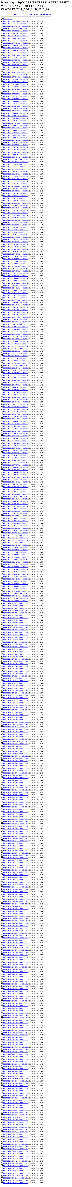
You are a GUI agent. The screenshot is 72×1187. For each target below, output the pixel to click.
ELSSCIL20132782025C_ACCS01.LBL (15, 698)
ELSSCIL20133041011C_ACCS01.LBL (15, 1178)
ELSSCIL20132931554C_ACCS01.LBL (15, 979)
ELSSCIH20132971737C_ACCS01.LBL (15, 465)
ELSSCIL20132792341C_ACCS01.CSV (15, 715)
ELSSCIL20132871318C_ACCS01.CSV (15, 841)
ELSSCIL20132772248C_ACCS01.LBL (15, 673)
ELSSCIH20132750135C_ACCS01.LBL (15, 43)
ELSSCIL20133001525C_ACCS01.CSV (15, 1103)
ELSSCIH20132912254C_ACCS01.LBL (15, 358)
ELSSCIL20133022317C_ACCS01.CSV (15, 1146)
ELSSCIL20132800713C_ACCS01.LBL (15, 727)
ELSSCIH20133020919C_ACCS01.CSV (15, 555)
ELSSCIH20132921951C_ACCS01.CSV (15, 375)
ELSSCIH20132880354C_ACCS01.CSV (15, 273)
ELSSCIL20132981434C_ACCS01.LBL (15, 1061)
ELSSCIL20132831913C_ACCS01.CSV (15, 787)
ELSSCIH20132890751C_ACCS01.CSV (15, 297)
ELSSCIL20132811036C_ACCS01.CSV (15, 744)
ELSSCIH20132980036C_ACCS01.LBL (15, 470)
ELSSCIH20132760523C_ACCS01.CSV (15, 65)
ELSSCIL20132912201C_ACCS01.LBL (15, 935)
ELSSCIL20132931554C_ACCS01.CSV (15, 977)
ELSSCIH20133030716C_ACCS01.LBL (15, 572)
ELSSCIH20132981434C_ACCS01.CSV (15, 477)
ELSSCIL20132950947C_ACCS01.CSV (15, 1010)
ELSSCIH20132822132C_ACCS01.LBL (15, 183)
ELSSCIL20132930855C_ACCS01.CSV (15, 967)
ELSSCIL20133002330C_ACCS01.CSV (15, 1112)
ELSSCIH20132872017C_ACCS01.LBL (15, 266)
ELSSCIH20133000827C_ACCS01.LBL (15, 518)
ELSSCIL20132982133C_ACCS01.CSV (15, 1064)
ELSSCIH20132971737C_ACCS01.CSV (15, 462)
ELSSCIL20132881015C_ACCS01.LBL (15, 863)
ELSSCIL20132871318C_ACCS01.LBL (15, 843)
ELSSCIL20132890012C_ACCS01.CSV (15, 870)
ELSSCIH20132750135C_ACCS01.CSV (15, 40)
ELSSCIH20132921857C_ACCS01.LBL (15, 373)
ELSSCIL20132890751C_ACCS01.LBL (15, 882)
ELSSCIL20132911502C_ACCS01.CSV (15, 928)
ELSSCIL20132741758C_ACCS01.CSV (15, 613)
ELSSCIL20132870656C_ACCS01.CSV (15, 836)
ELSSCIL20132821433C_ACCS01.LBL (15, 761)
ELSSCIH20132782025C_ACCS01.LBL (15, 116)
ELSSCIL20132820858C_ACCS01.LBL (15, 756)
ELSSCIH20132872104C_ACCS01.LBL (15, 271)
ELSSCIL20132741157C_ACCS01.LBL (15, 610)
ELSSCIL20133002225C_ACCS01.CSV (15, 1107)
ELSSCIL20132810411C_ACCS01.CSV (15, 739)
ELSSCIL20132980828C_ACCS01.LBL (15, 1057)
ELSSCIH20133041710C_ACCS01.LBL (15, 601)
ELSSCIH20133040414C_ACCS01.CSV (15, 588)
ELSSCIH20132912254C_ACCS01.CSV (15, 356)
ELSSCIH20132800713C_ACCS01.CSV (15, 142)
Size (41, 14)
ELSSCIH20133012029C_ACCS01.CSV (15, 545)
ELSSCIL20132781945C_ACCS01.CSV (15, 690)
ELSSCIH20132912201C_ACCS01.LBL (15, 353)
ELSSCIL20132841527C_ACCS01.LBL (15, 804)
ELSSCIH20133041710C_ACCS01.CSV (15, 598)
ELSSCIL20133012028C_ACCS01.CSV (15, 1127)
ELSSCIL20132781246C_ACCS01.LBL (15, 688)
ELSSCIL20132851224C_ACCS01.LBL (15, 824)
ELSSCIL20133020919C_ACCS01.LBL (15, 1139)
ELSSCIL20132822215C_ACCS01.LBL (15, 770)
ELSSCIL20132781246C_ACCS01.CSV (15, 685)
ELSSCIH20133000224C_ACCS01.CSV (15, 511)
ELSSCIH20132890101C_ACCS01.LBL (15, 295)
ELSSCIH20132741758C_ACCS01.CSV (15, 31)
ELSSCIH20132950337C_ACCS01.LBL (15, 426)
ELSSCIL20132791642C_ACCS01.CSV (15, 710)
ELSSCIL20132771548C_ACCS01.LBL (15, 669)
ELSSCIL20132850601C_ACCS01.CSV (15, 816)
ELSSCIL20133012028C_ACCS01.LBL (15, 1129)
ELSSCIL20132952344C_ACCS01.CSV (15, 1020)
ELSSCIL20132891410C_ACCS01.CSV (15, 884)
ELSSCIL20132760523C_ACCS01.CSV (15, 647)
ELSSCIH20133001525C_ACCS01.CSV (15, 521)
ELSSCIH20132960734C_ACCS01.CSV (15, 448)
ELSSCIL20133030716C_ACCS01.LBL (15, 1154)
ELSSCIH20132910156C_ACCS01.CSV (15, 336)
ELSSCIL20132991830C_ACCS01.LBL (15, 1086)
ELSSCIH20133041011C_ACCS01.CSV (15, 593)
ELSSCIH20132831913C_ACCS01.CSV (15, 205)
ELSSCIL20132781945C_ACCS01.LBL (15, 693)
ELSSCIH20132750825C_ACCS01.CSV (15, 45)
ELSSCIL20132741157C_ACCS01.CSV (15, 608)
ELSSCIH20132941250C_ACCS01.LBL (15, 411)
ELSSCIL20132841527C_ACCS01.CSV (15, 802)
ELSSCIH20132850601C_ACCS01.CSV (15, 234)
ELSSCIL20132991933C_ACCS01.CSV (15, 1088)
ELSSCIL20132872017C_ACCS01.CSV (15, 846)
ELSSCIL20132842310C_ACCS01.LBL (15, 814)
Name (16, 14)
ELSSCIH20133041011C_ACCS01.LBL (15, 596)
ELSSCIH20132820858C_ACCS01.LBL (15, 174)
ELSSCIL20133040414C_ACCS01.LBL (15, 1173)
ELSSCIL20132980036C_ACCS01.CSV (15, 1049)
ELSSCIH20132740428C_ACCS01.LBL (15, 23)
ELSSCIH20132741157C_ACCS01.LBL (15, 28)
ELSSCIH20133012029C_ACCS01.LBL (15, 547)
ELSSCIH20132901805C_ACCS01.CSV (15, 327)
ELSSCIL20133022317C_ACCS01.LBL (15, 1149)
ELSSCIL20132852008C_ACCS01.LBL (15, 833)
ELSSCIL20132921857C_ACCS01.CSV (15, 952)
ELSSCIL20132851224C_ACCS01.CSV (15, 821)
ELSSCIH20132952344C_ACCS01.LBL (15, 441)
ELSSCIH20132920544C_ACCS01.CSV (15, 361)
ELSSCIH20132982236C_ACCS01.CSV (15, 487)
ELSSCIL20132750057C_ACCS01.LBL (15, 620)
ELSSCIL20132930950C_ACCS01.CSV (15, 972)
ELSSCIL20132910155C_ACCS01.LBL (15, 921)
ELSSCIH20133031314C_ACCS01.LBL (15, 576)
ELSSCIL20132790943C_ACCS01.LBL (15, 707)
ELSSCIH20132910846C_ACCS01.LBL (15, 344)
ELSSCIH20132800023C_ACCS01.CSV (15, 137)
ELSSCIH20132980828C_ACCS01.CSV (15, 472)
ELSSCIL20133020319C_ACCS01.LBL (15, 1134)
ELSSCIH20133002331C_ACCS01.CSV (15, 530)
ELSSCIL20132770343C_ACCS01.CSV (15, 656)
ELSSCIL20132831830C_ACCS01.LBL (15, 785)
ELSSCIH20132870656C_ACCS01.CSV (15, 254)
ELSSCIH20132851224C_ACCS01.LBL (15, 242)
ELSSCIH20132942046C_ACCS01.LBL (15, 421)
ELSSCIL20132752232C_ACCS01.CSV (15, 642)
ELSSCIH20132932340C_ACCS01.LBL (15, 402)
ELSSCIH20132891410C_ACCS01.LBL (15, 305)
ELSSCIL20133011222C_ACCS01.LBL (15, 1120)
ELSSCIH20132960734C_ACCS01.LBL (15, 450)
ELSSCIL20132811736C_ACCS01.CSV (15, 749)
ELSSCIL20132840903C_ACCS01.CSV (15, 797)
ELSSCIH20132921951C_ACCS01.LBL (15, 378)
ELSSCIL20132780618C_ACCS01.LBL (15, 683)
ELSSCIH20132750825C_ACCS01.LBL (15, 48)
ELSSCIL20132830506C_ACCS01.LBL (15, 775)
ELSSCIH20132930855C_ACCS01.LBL (15, 387)
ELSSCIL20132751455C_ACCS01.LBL (15, 635)
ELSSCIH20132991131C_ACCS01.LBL (15, 499)
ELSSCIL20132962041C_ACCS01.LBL (15, 1042)
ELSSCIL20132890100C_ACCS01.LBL (15, 877)
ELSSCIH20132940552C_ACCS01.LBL (15, 407)
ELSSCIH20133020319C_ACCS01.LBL (15, 552)
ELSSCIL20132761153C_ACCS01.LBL (15, 654)
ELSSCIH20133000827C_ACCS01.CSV (15, 516)
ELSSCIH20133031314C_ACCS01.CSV (15, 574)
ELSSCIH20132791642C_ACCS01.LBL (15, 130)
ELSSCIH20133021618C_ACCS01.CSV (15, 559)
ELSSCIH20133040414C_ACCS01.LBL (15, 591)
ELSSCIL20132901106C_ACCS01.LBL (15, 906)
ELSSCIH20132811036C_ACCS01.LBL (15, 164)
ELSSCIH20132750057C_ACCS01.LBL (15, 38)
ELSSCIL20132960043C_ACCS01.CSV (15, 1025)
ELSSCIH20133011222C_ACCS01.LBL (15, 538)
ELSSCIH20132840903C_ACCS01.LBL (15, 217)
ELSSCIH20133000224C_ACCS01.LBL (15, 513)
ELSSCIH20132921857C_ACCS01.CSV (15, 370)
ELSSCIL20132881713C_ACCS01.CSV (15, 865)
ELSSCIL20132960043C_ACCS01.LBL (15, 1027)
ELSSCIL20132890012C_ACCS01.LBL (15, 872)
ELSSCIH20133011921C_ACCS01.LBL (15, 542)
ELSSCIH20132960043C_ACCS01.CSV (15, 443)
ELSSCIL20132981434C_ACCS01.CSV (15, 1059)
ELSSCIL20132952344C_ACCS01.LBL (15, 1023)
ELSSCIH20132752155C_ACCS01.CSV (15, 55)
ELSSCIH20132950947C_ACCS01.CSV (15, 428)
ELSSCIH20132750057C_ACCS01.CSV (15, 36)
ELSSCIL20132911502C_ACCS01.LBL (15, 930)
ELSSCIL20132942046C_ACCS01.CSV (15, 1001)
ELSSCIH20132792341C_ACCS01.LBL (15, 135)
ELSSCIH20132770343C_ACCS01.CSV (15, 74)
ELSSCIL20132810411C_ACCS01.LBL (15, 741)
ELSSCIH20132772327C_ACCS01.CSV (15, 94)
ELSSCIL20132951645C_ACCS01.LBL (15, 1018)
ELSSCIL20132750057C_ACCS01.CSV (15, 618)
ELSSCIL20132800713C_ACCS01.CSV (15, 724)
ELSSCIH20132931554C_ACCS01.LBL (15, 397)
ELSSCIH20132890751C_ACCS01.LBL (15, 300)
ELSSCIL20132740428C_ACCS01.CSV (15, 603)
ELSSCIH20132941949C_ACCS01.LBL (15, 416)
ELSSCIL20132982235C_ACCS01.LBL (15, 1071)
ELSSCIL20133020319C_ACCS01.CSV (15, 1132)
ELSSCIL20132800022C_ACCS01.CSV (15, 719)
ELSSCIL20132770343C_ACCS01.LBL (15, 659)
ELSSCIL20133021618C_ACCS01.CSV (15, 1141)
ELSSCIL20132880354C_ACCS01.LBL (15, 858)
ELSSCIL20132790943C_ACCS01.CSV (15, 705)
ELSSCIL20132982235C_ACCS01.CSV (15, 1069)
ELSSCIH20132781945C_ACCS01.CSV (15, 108)
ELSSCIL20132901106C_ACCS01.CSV (15, 904)
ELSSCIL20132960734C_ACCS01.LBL (15, 1032)
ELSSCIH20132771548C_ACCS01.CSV (15, 84)
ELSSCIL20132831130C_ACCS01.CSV (15, 778)
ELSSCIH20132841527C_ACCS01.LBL (15, 222)
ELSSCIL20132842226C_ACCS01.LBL (15, 809)
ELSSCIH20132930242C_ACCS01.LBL (15, 382)
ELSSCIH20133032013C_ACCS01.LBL (15, 586)
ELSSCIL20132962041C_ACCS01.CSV (15, 1040)
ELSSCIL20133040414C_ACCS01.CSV (15, 1171)
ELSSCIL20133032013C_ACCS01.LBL (15, 1168)
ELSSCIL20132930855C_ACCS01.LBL (15, 969)
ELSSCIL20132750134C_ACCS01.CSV (15, 622)
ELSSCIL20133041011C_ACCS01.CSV (15, 1175)
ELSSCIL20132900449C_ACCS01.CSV (15, 899)
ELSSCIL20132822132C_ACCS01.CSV (15, 763)
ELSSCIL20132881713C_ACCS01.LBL (15, 867)
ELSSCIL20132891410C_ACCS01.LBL (15, 887)
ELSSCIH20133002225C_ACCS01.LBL (15, 528)
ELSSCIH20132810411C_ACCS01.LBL (15, 159)
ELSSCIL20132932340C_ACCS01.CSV (15, 981)
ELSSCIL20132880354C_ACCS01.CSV (15, 855)
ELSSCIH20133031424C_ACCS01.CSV (15, 579)
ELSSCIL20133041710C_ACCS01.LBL (15, 1183)
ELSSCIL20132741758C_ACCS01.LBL (15, 615)
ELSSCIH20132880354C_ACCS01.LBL (15, 276)
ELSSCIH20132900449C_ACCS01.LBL (15, 319)
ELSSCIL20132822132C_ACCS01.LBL (15, 766)
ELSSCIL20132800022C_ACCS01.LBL (15, 722)
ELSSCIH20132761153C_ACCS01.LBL (15, 72)
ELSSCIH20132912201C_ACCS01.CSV (15, 351)
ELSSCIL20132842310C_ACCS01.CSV (15, 812)
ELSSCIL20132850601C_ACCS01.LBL (15, 819)
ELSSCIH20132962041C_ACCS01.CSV (15, 458)
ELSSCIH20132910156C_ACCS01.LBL (15, 339)
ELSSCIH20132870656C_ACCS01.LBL (15, 256)
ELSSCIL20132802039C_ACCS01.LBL (15, 736)
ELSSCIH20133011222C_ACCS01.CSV (15, 535)
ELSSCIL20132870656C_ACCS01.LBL (15, 838)
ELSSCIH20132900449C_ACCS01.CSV (15, 317)
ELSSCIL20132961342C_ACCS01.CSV (15, 1035)
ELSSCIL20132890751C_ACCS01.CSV (15, 880)
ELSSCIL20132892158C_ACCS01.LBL (15, 896)
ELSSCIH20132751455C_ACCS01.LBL (15, 53)
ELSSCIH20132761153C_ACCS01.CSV (15, 70)
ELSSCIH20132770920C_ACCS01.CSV (15, 79)
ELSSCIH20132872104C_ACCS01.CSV (15, 268)
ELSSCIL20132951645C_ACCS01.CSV (15, 1015)
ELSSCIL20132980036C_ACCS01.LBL (15, 1052)
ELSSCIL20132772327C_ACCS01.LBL (15, 678)
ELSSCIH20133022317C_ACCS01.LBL (15, 567)
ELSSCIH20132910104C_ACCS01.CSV (15, 331)
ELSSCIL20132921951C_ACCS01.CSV (15, 957)
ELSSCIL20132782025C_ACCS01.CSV (15, 695)
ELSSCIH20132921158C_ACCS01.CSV (15, 365)
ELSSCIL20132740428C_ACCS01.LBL (15, 605)
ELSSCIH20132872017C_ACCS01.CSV (15, 264)
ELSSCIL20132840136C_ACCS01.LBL (15, 795)
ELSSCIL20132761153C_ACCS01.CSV (15, 652)
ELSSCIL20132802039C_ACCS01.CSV (15, 734)
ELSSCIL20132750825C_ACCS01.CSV (15, 627)
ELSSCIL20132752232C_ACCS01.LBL (15, 644)
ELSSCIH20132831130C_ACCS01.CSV (15, 196)
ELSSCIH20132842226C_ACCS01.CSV (15, 225)
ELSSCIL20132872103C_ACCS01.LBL (15, 853)
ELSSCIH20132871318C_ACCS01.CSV (15, 259)
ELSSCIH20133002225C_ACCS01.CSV (15, 525)
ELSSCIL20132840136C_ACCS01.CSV (15, 792)
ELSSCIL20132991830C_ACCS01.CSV (15, 1083)
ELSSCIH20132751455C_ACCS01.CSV (15, 50)
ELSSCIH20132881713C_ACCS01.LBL (15, 285)
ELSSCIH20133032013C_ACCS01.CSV (15, 584)
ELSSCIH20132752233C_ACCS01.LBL (15, 62)
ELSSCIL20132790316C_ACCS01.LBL (15, 702)
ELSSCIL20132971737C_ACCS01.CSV (15, 1044)
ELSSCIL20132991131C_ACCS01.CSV (15, 1078)
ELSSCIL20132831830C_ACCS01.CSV (15, 782)
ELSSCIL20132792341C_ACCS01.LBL (15, 717)
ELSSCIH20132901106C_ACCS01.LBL (15, 324)
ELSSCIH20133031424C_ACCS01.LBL (15, 581)
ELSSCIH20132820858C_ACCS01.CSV (15, 171)
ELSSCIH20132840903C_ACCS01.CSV (15, 215)
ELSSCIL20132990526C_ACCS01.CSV (15, 1074)
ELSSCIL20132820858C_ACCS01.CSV (15, 753)
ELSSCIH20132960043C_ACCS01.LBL (15, 445)
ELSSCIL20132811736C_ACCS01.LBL (15, 751)
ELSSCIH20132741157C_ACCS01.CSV (15, 26)
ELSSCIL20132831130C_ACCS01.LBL (15, 780)
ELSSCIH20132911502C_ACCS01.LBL (15, 348)
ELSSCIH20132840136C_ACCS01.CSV (15, 210)
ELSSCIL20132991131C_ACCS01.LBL (15, 1081)
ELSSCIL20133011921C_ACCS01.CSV (15, 1122)
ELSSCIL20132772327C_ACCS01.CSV (15, 676)
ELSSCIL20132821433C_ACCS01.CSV (15, 758)
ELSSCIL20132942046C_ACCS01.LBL (15, 1003)
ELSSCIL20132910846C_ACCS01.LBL (15, 926)
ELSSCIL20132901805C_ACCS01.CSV (15, 909)
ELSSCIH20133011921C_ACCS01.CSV (15, 540)
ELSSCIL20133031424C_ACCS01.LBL (15, 1163)
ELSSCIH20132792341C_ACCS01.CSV (15, 133)
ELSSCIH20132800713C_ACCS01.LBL (15, 145)
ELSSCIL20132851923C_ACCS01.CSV (15, 826)
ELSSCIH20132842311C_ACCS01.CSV (15, 230)
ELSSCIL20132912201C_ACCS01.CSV (15, 933)
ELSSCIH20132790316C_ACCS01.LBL (15, 120)
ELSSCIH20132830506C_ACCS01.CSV (15, 191)
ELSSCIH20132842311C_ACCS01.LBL (15, 232)
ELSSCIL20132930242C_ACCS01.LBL (15, 964)
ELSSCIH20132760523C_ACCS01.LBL (15, 67)
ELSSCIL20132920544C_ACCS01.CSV (15, 943)
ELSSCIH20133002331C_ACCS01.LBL (15, 533)
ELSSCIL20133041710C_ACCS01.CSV (15, 1180)
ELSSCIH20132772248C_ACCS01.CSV (15, 89)
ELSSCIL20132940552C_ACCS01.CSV (15, 986)
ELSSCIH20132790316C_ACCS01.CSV (15, 118)
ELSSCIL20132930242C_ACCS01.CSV (15, 962)
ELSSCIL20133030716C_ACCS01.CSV (15, 1151)
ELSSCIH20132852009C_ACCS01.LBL (15, 251)
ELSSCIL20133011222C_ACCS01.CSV (15, 1117)
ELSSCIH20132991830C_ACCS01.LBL (15, 504)
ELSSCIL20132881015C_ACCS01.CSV (15, 860)
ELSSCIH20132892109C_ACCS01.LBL (15, 310)
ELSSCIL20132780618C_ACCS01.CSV (15, 681)
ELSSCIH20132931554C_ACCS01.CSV (15, 394)
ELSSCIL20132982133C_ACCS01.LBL (15, 1066)
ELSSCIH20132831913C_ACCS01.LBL (15, 208)
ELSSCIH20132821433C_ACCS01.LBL (15, 179)
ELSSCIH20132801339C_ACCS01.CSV (15, 147)
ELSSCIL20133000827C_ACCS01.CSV (15, 1098)
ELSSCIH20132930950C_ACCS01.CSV (15, 390)
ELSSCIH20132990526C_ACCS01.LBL (15, 494)
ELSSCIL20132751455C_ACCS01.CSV (15, 632)
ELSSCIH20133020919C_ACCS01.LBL (15, 557)
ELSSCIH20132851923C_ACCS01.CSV (15, 244)
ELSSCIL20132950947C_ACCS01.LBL (15, 1013)
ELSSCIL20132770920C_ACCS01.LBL (15, 664)
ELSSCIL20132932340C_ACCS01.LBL (15, 984)
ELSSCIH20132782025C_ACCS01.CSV (15, 113)
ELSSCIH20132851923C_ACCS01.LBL (15, 247)
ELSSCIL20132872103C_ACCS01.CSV (15, 850)
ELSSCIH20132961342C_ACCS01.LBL (15, 455)
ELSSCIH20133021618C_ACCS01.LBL (15, 562)
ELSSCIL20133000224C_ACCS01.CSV (15, 1093)
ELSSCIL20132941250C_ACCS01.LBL (15, 993)
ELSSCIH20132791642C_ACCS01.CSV (15, 128)
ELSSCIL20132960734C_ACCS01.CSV (15, 1030)
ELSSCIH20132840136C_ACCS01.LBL (15, 213)
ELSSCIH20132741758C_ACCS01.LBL (15, 33)
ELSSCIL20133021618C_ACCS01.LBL (15, 1144)
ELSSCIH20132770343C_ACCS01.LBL (15, 77)
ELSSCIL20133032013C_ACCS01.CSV (15, 1166)
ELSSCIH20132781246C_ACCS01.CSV (15, 103)
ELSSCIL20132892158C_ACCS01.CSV (15, 894)
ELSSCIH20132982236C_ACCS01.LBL (15, 489)
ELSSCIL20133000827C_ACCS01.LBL (15, 1100)
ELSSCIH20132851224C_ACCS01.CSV (15, 239)
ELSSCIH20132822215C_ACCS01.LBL (15, 188)
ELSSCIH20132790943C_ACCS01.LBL (15, 125)
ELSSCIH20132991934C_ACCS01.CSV (15, 506)
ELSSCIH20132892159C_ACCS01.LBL (15, 314)
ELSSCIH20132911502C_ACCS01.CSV (15, 346)
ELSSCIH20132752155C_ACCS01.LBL (15, 57)
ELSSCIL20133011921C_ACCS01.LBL (15, 1124)
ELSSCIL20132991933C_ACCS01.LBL (15, 1090)
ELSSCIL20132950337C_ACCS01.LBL (15, 1008)
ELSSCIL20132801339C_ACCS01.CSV (15, 729)
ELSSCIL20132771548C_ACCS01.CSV (15, 666)
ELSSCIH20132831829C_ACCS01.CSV (15, 200)
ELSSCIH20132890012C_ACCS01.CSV (15, 288)
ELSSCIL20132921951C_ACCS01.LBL (15, 960)
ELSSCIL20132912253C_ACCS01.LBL (15, 940)
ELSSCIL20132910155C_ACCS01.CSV (15, 918)
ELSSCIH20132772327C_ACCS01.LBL (15, 96)
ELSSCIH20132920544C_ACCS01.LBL (15, 363)
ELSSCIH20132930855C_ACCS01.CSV (15, 385)
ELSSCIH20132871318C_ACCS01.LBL (15, 261)
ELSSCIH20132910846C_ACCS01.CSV (15, 341)
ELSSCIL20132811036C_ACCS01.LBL (15, 746)
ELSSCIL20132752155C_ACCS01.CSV (15, 637)
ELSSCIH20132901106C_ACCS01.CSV (15, 322)
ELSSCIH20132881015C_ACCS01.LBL (15, 280)
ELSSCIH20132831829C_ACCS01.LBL (15, 203)
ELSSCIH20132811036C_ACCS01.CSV (15, 162)
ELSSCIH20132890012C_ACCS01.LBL (15, 290)
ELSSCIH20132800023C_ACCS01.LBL (15, 140)
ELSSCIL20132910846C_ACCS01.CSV (15, 923)
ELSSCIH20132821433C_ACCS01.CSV (15, 176)
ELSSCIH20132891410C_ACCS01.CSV (15, 302)
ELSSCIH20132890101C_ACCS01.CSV (15, 293)
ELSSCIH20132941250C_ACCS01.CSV (15, 409)
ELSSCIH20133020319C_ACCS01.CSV (15, 550)
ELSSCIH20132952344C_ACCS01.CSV (15, 438)
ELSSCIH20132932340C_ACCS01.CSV (15, 399)
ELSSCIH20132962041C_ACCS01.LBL (15, 460)
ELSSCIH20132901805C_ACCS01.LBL (15, 329)
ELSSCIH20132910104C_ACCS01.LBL (15, 334)
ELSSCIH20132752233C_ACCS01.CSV (15, 60)
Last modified (33, 14)
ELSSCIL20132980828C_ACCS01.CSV (15, 1054)
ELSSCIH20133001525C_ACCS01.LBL (15, 523)
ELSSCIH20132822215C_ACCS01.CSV (15, 186)
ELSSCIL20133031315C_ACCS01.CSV (15, 1156)
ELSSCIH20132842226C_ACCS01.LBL (15, 227)
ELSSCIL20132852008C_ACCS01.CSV (15, 831)
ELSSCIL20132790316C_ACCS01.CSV (15, 700)
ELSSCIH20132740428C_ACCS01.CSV (15, 21)
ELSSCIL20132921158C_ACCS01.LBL (15, 950)
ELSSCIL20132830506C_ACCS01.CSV (15, 773)
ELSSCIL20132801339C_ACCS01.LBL (15, 732)
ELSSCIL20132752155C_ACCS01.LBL (15, 639)
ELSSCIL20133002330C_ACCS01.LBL (15, 1115)
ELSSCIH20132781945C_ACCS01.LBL (15, 111)
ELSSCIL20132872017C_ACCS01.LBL (15, 848)
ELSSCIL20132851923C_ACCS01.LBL (15, 829)
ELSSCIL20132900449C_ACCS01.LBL (15, 901)
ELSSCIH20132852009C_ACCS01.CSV (15, 249)
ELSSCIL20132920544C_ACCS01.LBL (15, 945)
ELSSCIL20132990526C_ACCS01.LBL (15, 1076)
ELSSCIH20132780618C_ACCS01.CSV (15, 99)
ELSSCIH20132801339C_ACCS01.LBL (15, 150)
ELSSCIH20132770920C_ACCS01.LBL (15, 82)
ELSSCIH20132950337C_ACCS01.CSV (15, 424)
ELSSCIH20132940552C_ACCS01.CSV (15, 404)
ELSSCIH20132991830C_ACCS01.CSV (15, 501)
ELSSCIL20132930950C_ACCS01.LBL (15, 974)
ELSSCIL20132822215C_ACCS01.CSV (15, 768)
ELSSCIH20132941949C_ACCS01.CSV (15, 414)
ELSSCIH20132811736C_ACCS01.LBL (15, 169)
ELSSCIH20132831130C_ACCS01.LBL (15, 198)
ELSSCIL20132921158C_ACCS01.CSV (15, 947)
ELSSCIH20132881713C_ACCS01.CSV (15, 283)
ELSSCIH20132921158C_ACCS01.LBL (15, 368)
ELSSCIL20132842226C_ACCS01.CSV (15, 807)
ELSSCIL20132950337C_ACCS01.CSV (15, 1006)
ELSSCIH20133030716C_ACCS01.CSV (15, 569)
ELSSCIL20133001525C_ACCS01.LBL (15, 1105)
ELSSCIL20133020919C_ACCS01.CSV (15, 1137)
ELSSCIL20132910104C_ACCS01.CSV (15, 913)
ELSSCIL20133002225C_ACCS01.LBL (15, 1110)
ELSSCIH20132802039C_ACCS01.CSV (15, 152)
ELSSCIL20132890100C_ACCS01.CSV (15, 875)
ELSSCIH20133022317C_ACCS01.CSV (15, 564)
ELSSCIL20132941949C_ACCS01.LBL (15, 998)
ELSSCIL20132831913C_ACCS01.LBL (15, 790)
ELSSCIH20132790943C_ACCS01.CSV (15, 123)
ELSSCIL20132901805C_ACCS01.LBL (15, 911)
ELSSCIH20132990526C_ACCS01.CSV (15, 491)
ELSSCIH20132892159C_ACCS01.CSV (15, 312)
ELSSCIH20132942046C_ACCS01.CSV (15, 419)
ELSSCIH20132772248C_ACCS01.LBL (15, 91)
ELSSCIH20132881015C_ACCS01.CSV (15, 278)
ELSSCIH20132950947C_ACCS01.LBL (15, 431)
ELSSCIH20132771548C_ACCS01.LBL (15, 86)
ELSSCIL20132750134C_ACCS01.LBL (15, 625)
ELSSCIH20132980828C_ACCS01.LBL (15, 475)
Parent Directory (8, 19)
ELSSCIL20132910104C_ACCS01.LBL (15, 916)
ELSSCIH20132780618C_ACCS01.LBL (15, 101)
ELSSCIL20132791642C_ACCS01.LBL (15, 712)
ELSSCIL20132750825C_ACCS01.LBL (15, 630)
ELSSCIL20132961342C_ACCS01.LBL (15, 1037)
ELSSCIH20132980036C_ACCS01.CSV (15, 467)
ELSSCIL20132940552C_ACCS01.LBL (15, 989)
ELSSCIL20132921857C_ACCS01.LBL (15, 955)
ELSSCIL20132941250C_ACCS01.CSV (15, 991)
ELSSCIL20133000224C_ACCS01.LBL (15, 1095)
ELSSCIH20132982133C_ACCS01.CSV (15, 482)
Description (47, 14)
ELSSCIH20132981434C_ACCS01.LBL (15, 479)
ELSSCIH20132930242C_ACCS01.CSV (15, 380)
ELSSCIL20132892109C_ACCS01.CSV (15, 889)
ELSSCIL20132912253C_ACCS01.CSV (15, 938)
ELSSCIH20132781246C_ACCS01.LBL (15, 106)
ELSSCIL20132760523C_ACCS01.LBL (15, 649)
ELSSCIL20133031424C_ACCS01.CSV (15, 1161)
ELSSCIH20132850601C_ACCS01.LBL (15, 237)
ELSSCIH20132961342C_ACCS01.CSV (15, 453)
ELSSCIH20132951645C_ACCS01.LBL (15, 436)
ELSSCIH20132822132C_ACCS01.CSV (15, 181)
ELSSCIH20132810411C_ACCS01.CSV (15, 157)
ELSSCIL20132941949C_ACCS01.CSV (15, 996)
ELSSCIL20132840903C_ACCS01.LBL (15, 799)
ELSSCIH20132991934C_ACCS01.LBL (15, 508)
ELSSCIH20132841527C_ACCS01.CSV (15, 220)
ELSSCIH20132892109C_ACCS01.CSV (15, 307)
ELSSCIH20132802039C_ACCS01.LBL (15, 154)
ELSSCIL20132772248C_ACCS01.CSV (15, 671)
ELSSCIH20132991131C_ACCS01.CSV (15, 496)
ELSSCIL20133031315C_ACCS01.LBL (15, 1158)
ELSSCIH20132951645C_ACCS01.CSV (15, 433)
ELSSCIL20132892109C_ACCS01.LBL (15, 892)
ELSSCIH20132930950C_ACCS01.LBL (15, 392)
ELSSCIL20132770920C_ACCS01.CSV (15, 661)
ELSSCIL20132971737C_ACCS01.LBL (15, 1047)
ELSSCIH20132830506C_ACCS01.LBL (15, 193)
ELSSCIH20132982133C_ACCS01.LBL (15, 484)
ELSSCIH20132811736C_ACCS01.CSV (15, 167)
